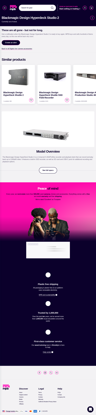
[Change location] (10, 411)
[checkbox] (31, 100)
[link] (13, 8)
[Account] (85, 8)
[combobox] (37, 8)
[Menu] (4, 8)
